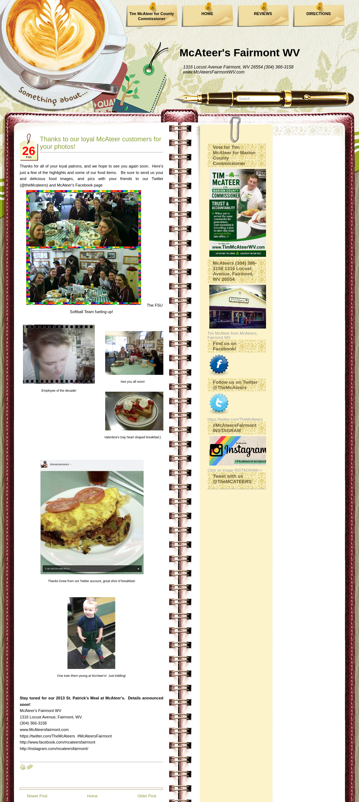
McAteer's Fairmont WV (240, 52)
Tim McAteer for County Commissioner (151, 16)
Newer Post (37, 796)
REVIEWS (263, 13)
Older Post (146, 796)
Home (92, 796)
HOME (207, 13)
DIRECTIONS (319, 13)
